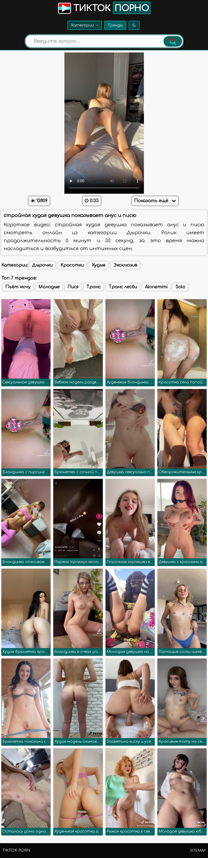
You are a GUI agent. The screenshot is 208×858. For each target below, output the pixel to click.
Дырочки (42, 265)
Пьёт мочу (17, 287)
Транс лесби (123, 287)
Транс (93, 287)
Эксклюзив (125, 265)
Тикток (104, 8)
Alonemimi (156, 287)
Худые (98, 265)
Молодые (49, 287)
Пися (73, 287)
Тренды (115, 25)
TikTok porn (16, 850)
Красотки (72, 265)
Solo (180, 287)
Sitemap (197, 850)
